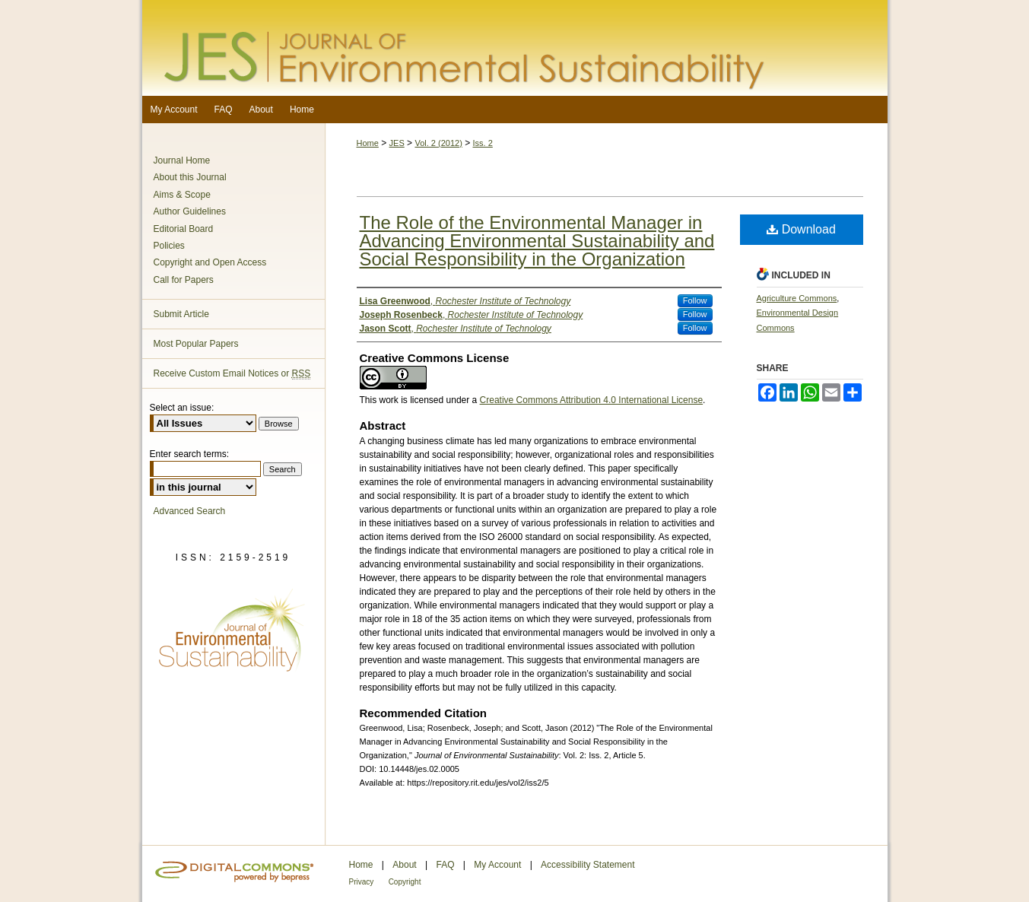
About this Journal (190, 177)
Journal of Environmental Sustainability (515, 48)
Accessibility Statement (587, 864)
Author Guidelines (190, 211)
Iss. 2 (483, 143)
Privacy (361, 882)
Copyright (405, 882)
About (404, 864)
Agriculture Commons (797, 298)
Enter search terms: (190, 454)
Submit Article (181, 314)
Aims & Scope (182, 194)
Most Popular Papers (196, 343)
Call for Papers (184, 280)
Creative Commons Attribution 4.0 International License (591, 400)
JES (397, 143)
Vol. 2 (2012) (438, 143)
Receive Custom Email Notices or (232, 374)
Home (368, 143)
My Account (497, 864)
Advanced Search (190, 511)
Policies (169, 245)
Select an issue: (182, 407)
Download (801, 229)
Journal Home (182, 160)
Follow (695, 300)
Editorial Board (184, 229)
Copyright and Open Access (210, 262)
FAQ (445, 864)
